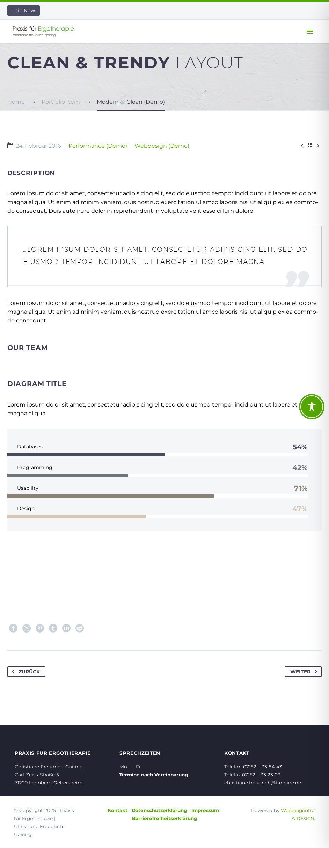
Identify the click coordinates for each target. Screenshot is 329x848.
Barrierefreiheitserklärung (164, 818)
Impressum (205, 810)
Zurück (24, 671)
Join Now (23, 10)
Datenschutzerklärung (159, 810)
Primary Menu (310, 32)
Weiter (305, 671)
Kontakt (117, 810)
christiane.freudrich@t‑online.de (262, 782)
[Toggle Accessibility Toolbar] (312, 407)
